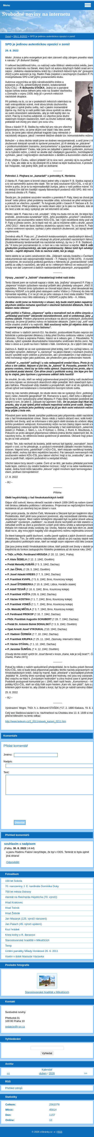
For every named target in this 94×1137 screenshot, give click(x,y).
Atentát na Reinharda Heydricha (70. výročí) (31, 897)
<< (8, 1073)
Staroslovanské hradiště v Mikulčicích (27, 940)
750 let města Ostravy (18, 891)
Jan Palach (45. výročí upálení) (23, 924)
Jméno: (8, 754)
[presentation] (53, 806)
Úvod (8, 36)
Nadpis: (8, 761)
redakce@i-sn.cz (15, 1026)
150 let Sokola (13, 880)
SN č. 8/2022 (20, 36)
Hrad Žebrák (12, 913)
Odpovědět (12, 862)
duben (43, 1073)
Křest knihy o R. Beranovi (20, 934)
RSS (59, 1132)
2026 (52, 1073)
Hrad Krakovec (14, 902)
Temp (8, 945)
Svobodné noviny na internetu (36, 14)
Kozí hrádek (12, 929)
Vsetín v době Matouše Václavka (24, 956)
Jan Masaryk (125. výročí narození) (26, 918)
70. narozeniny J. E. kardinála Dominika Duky (32, 886)
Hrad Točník (12, 907)
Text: (6, 772)
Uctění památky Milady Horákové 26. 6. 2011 (31, 951)
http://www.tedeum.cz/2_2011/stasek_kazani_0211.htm (35, 721)
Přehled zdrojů (13, 1088)
